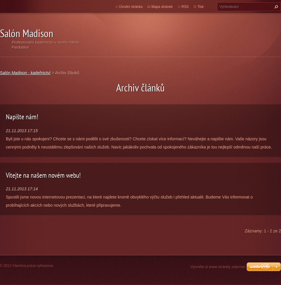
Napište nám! (22, 116)
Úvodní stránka (131, 7)
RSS (185, 7)
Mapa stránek (162, 7)
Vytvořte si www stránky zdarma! (217, 267)
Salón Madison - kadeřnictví (25, 72)
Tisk (200, 7)
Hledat (275, 6)
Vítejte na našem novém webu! (43, 175)
